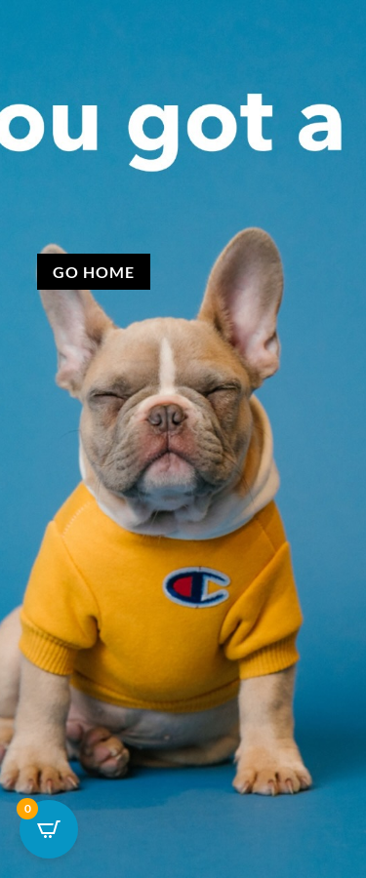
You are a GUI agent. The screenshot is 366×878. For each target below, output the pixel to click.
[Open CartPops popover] (49, 829)
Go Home (94, 271)
